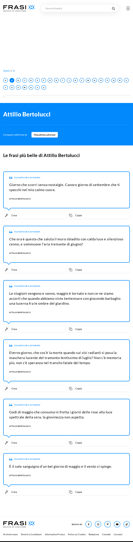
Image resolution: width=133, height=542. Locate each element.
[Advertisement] (66, 35)
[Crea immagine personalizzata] (34, 215)
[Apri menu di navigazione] (128, 8)
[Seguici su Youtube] (117, 524)
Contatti (106, 534)
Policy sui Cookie (76, 534)
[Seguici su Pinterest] (107, 524)
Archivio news (10, 534)
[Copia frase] (98, 215)
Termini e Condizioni (31, 534)
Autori (6, 70)
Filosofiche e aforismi (44, 134)
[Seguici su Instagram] (98, 524)
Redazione (94, 534)
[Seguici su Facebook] (88, 524)
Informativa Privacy (55, 534)
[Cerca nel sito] (113, 8)
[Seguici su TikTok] (126, 524)
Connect (118, 534)
